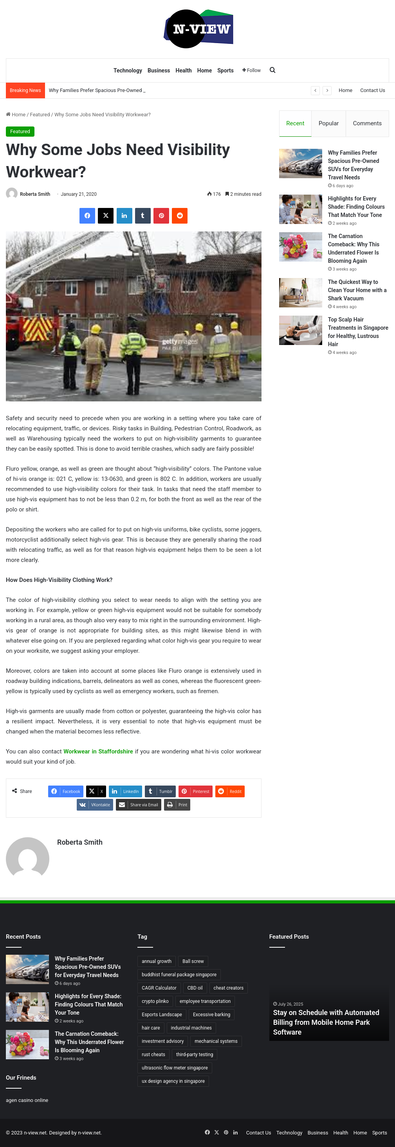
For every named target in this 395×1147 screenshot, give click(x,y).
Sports (225, 70)
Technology (128, 70)
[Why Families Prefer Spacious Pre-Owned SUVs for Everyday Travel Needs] (300, 163)
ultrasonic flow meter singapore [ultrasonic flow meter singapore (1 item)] (174, 1068)
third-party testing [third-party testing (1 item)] (194, 1054)
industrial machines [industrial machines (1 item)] (191, 1028)
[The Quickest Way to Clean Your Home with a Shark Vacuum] (300, 292)
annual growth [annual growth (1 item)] (156, 961)
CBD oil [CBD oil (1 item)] (195, 988)
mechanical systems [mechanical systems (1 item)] (216, 1041)
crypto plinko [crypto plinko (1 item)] (155, 1001)
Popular (329, 123)
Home (204, 70)
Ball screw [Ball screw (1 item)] (193, 961)
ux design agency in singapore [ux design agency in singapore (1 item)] (173, 1081)
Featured (40, 114)
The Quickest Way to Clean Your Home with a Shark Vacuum (357, 290)
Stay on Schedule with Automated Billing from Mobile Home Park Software (326, 1022)
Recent (295, 123)
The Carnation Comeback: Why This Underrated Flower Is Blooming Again (89, 1042)
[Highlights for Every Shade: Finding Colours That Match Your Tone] (300, 209)
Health (184, 70)
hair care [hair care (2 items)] (151, 1028)
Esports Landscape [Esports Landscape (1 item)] (162, 1014)
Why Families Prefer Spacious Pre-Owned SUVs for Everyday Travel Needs (88, 967)
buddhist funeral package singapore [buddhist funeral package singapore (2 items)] (179, 974)
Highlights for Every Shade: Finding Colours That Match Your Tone (356, 206)
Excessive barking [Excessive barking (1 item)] (211, 1014)
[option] (329, 998)
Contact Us (372, 90)
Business (159, 70)
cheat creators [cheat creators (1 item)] (229, 988)
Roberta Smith (35, 194)
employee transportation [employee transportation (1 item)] (205, 1001)
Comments (367, 123)
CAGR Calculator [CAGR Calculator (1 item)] (159, 988)
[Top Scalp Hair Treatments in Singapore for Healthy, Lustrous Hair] (300, 330)
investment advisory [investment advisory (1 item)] (163, 1041)
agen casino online (27, 1100)
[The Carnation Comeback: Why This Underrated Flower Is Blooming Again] (300, 247)
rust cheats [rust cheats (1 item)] (153, 1054)
